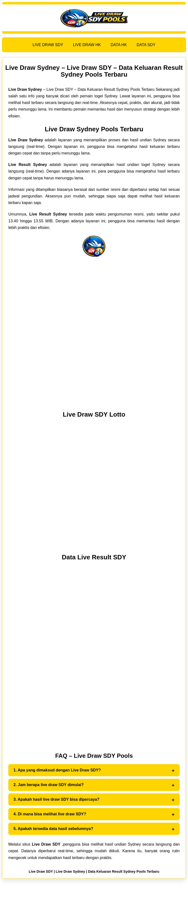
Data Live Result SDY (94, 557)
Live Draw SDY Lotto (94, 414)
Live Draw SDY (41, 871)
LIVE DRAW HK (87, 45)
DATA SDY (146, 45)
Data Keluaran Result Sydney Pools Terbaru (123, 871)
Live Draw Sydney (70, 871)
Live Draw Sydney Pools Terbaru (94, 129)
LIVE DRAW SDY (48, 45)
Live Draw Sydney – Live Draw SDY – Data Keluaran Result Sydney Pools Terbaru (94, 71)
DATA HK (119, 45)
